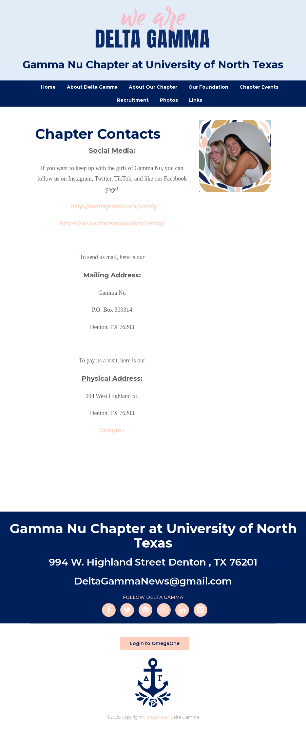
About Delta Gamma (92, 87)
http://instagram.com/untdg (114, 206)
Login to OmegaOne (155, 643)
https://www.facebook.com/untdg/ (112, 223)
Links (195, 100)
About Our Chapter (153, 87)
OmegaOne (155, 717)
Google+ (112, 430)
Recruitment (133, 100)
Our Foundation (208, 87)
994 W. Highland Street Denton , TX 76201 (153, 562)
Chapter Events (258, 87)
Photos (169, 100)
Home (48, 87)
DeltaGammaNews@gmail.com (153, 581)
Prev (207, 150)
